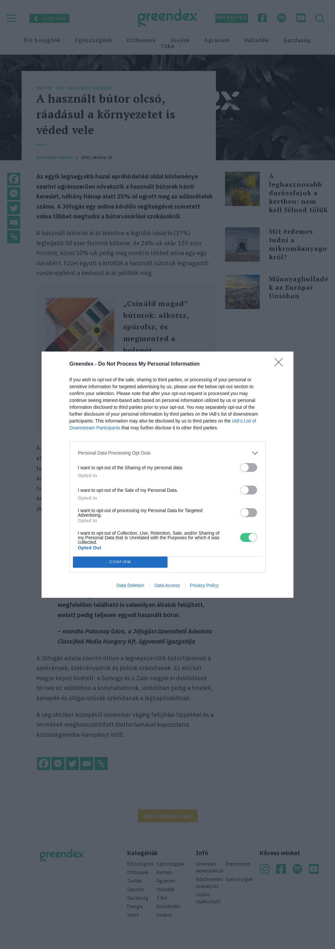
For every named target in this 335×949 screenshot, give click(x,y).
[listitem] (167, 453)
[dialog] (167, 475)
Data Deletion (130, 585)
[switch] (248, 467)
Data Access (167, 585)
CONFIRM (120, 562)
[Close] (280, 364)
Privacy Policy (204, 585)
